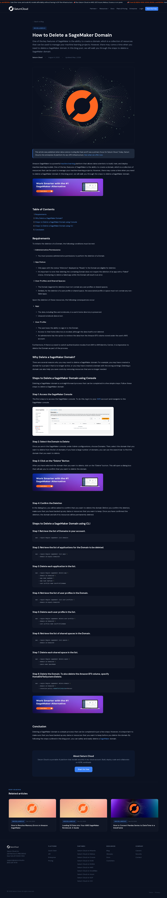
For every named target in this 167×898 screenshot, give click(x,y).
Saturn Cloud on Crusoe (86, 857)
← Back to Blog (38, 22)
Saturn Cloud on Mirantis (86, 851)
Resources (103, 9)
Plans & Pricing (121, 9)
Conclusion (39, 230)
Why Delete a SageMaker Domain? (49, 218)
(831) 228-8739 (12, 863)
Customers (110, 861)
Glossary (109, 854)
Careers (138, 851)
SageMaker (104, 738)
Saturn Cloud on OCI (85, 881)
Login (141, 9)
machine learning (68, 163)
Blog (108, 851)
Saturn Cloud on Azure (85, 874)
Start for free (152, 9)
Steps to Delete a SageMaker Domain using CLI (54, 226)
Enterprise (133, 9)
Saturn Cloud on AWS (85, 867)
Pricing (50, 861)
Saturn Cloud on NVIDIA (86, 864)
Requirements (41, 214)
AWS (99, 399)
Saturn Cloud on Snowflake (87, 871)
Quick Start (52, 851)
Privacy (157, 892)
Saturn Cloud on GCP (85, 878)
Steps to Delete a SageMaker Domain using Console (56, 222)
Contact (139, 857)
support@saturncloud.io (15, 860)
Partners (93, 9)
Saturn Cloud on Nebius (86, 854)
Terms (151, 892)
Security (139, 854)
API (49, 854)
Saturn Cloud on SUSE (85, 861)
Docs (112, 9)
